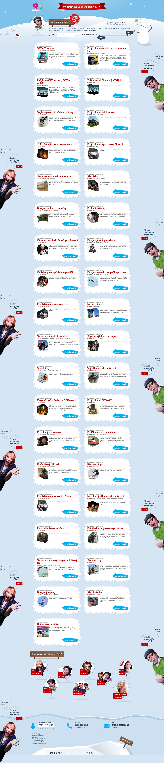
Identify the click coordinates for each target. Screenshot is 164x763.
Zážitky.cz (55, 753)
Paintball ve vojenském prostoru (105, 528)
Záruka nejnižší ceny (75, 19)
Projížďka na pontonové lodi (52, 304)
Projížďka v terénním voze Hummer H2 (106, 49)
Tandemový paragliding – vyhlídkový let (57, 561)
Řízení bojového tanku (49, 432)
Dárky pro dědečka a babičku (122, 691)
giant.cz (91, 753)
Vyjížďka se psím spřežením (102, 368)
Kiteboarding (94, 464)
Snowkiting (43, 368)
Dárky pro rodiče (105, 680)
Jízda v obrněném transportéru (54, 176)
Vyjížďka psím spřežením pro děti (55, 272)
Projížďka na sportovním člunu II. (105, 144)
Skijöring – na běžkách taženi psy (55, 112)
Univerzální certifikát (48, 624)
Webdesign (82, 752)
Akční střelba (94, 592)
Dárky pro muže (88, 670)
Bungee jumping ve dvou (101, 240)
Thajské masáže (36, 740)
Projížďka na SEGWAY (99, 400)
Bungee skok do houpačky (51, 208)
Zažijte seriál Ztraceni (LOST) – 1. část (53, 81)
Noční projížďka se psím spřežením (106, 496)
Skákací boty (94, 560)
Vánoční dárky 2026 (68, 5)
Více (94, 30)
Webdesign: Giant (126, 741)
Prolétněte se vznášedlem (101, 432)
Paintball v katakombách (50, 528)
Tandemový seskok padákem (53, 336)
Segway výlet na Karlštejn (101, 336)
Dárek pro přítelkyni (39, 669)
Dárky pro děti (126, 669)
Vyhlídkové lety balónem (38, 738)
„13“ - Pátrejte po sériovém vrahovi (56, 144)
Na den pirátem (95, 304)
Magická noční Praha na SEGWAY (55, 400)
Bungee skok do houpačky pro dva (106, 272)
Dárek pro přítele (51, 688)
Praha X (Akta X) (96, 208)
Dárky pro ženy (66, 673)
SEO (87, 752)
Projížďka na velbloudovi (101, 112)
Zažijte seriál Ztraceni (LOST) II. (104, 80)
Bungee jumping (46, 592)
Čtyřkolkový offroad (48, 464)
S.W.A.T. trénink (45, 48)
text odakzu (152, 82)
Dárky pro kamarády (81, 689)
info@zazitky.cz (120, 725)
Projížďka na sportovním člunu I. (55, 496)
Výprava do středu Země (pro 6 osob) (57, 240)
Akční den (92, 176)
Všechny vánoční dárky (118, 23)
